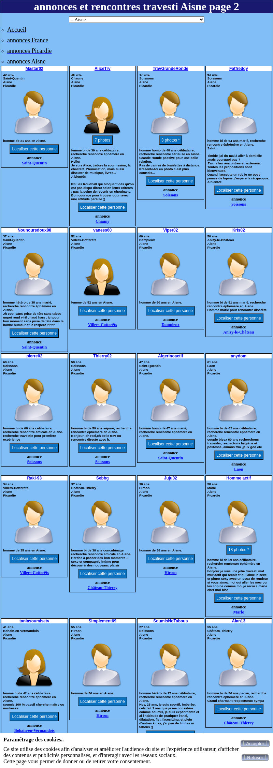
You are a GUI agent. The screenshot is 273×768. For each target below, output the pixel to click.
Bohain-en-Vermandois (34, 730)
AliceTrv (103, 68)
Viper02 (170, 230)
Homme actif (238, 478)
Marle (238, 612)
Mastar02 (34, 68)
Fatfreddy (238, 68)
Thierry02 (102, 356)
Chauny (103, 221)
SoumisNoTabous (170, 621)
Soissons (170, 195)
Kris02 (238, 230)
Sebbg (102, 478)
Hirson (170, 572)
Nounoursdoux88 (34, 230)
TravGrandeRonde (170, 68)
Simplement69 (102, 621)
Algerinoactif (170, 356)
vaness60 (102, 230)
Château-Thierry (102, 587)
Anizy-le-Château (238, 332)
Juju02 (170, 478)
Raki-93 (34, 478)
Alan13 (238, 621)
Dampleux (170, 324)
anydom (238, 356)
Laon (238, 469)
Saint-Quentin (34, 163)
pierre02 (34, 356)
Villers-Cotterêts (102, 324)
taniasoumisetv (34, 621)
